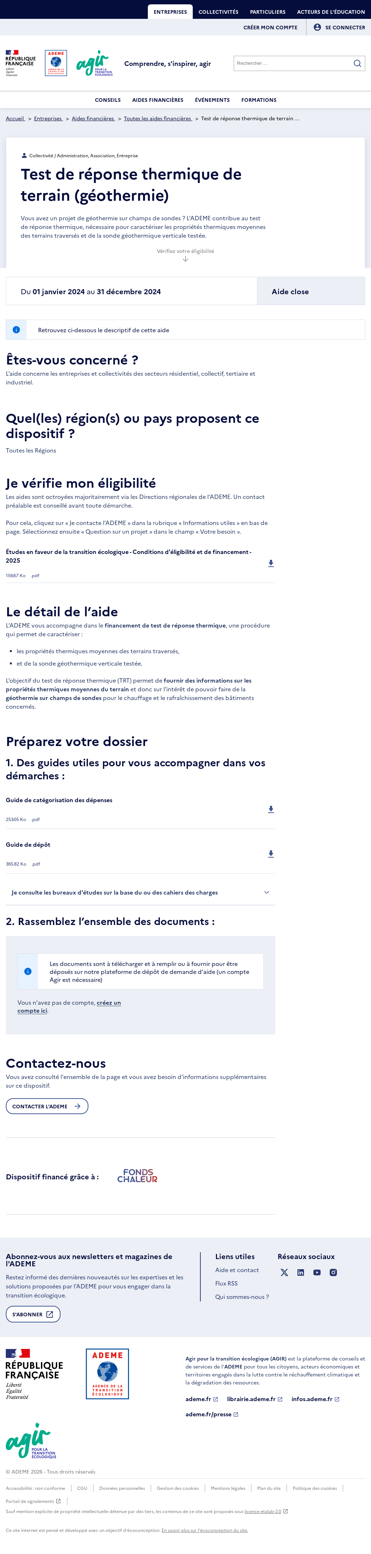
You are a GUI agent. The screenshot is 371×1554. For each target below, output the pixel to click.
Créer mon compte (270, 27)
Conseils (108, 99)
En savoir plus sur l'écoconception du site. (205, 1530)
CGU (82, 1488)
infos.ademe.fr (316, 1399)
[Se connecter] (345, 27)
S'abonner (33, 1316)
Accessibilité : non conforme (35, 1488)
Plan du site (269, 1488)
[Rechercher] (299, 63)
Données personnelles (122, 1488)
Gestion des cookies (178, 1488)
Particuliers (267, 11)
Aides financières (157, 99)
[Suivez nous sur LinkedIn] (300, 1272)
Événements (212, 99)
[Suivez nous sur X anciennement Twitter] (284, 1272)
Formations (258, 99)
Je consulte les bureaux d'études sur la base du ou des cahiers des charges (141, 892)
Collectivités (218, 11)
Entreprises (170, 11)
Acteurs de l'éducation (331, 11)
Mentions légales (228, 1488)
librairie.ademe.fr (255, 1399)
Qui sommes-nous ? (242, 1296)
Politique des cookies (315, 1488)
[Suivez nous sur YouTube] (317, 1273)
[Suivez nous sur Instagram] (333, 1272)
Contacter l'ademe (47, 1106)
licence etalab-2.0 (266, 1511)
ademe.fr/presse (212, 1414)
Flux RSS (226, 1283)
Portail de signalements (33, 1501)
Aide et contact (237, 1270)
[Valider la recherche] (357, 63)
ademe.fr (202, 1399)
